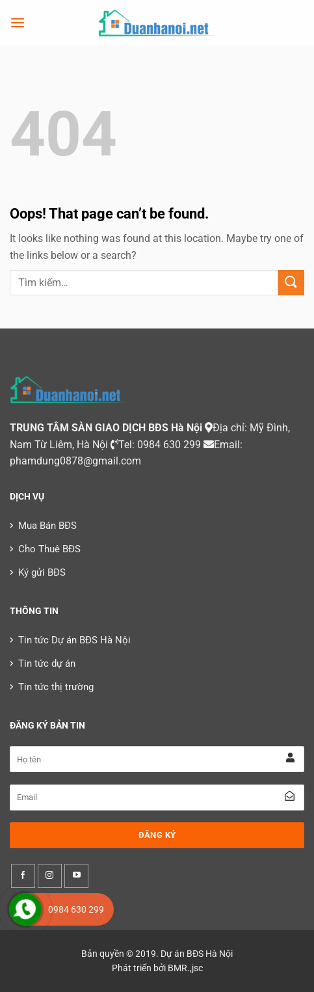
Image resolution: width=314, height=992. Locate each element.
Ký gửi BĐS (42, 572)
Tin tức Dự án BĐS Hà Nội (74, 640)
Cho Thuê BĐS (49, 549)
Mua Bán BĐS (47, 525)
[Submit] (291, 282)
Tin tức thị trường (56, 687)
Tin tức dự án (46, 663)
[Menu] (17, 22)
